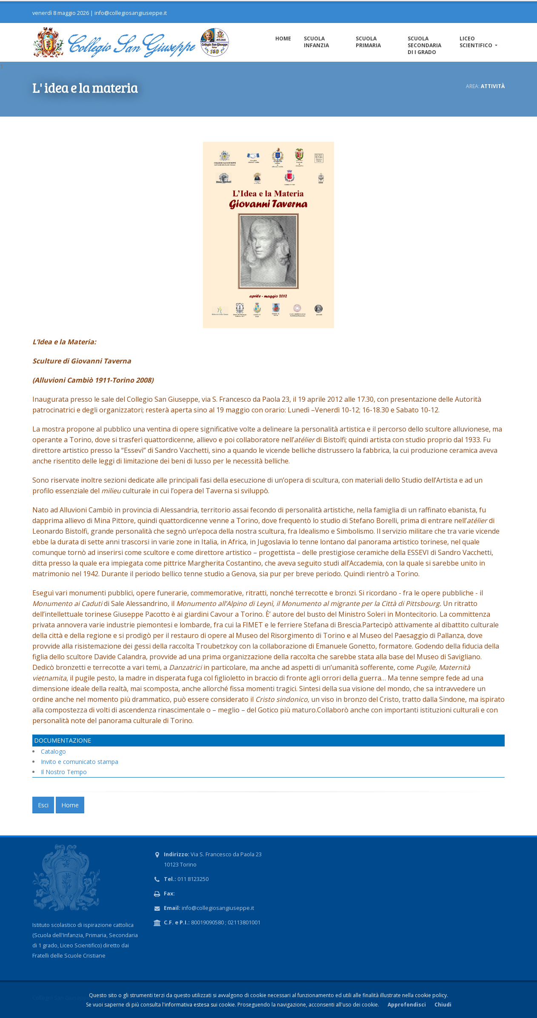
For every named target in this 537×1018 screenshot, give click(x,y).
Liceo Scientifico (477, 42)
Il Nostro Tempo (64, 772)
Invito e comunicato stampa (79, 762)
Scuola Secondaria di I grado (424, 45)
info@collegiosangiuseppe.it (130, 13)
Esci (43, 805)
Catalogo (53, 751)
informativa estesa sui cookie (200, 1004)
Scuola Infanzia (316, 42)
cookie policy (431, 995)
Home (283, 38)
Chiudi (442, 1004)
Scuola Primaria (368, 42)
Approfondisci (407, 1004)
